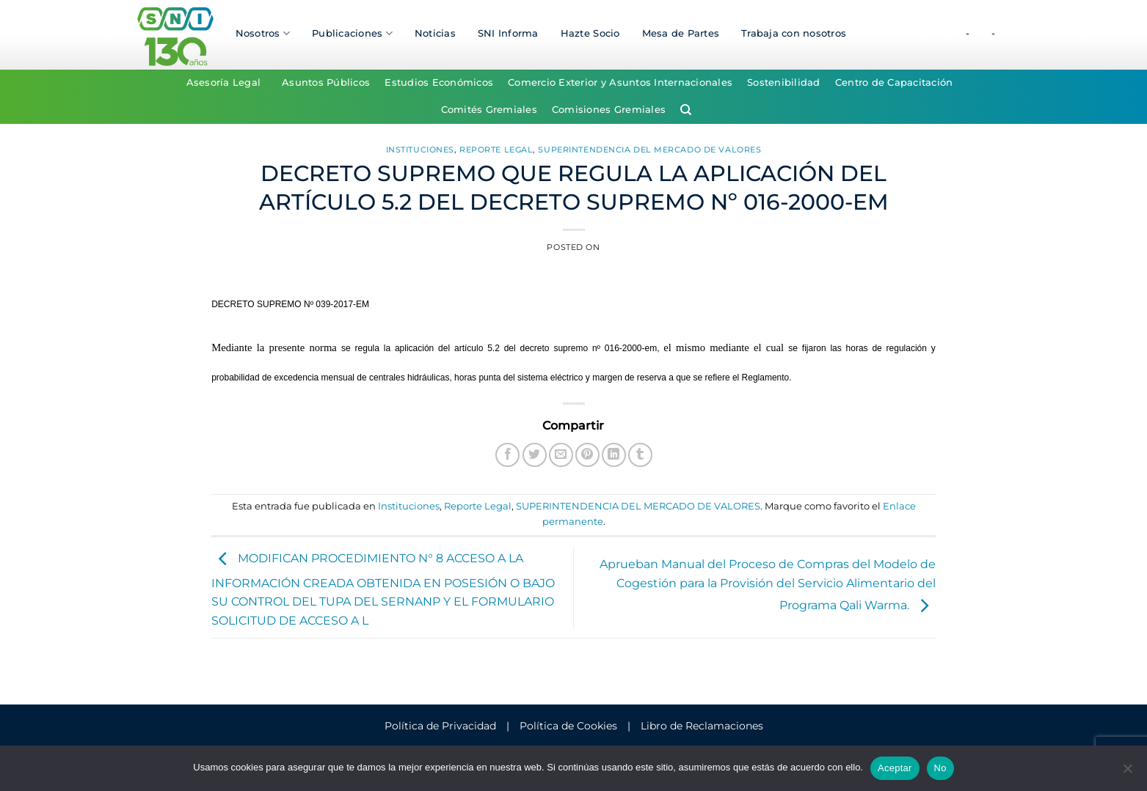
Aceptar (895, 767)
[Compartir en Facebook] (507, 455)
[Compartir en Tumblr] (640, 455)
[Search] (685, 110)
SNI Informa (508, 33)
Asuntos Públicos (326, 82)
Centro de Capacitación (894, 82)
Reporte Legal (496, 149)
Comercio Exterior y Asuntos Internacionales (620, 82)
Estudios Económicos (439, 82)
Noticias (435, 33)
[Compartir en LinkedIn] (614, 455)
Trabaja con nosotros (793, 33)
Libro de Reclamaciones (702, 725)
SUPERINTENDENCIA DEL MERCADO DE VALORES (649, 149)
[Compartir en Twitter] (534, 455)
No (940, 767)
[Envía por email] (561, 455)
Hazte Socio (590, 33)
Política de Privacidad (440, 725)
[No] (1127, 772)
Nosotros (263, 33)
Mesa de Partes (681, 33)
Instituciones (420, 149)
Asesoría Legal (223, 82)
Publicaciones (352, 33)
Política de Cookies (568, 725)
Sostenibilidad (783, 82)
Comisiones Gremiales (609, 109)
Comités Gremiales (489, 109)
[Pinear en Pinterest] (587, 455)
